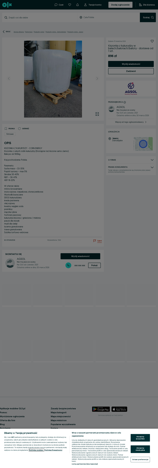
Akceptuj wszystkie (140, 438)
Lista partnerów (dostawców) (85, 464)
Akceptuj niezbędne (140, 449)
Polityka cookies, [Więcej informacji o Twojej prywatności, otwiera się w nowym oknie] (36, 450)
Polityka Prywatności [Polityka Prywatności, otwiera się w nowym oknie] (53, 450)
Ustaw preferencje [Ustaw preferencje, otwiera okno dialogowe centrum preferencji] (140, 459)
